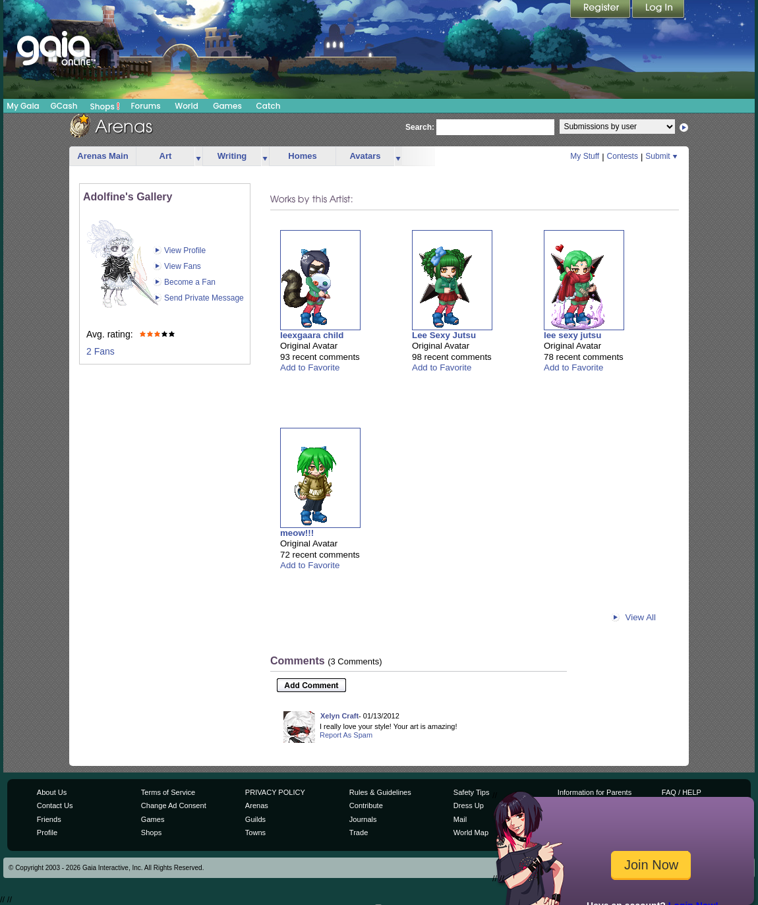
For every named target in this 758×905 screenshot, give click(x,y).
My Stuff (584, 156)
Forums (145, 105)
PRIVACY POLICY (275, 792)
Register (601, 10)
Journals (363, 819)
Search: (419, 127)
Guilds (255, 819)
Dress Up (468, 805)
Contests (622, 156)
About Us (52, 792)
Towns (255, 832)
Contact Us (55, 805)
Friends (49, 819)
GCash (64, 105)
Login (658, 10)
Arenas (256, 805)
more (198, 156)
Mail (460, 819)
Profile (47, 832)
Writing (232, 156)
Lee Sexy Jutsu (444, 335)
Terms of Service (168, 792)
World (186, 105)
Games (227, 105)
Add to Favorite (309, 367)
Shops (105, 106)
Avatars (364, 156)
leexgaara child (311, 335)
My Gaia (23, 105)
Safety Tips (471, 792)
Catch (268, 105)
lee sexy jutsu (572, 335)
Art (166, 156)
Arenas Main (102, 156)
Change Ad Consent (173, 805)
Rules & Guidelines (380, 792)
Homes (302, 156)
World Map (470, 832)
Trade (358, 832)
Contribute (366, 805)
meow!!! (297, 533)
